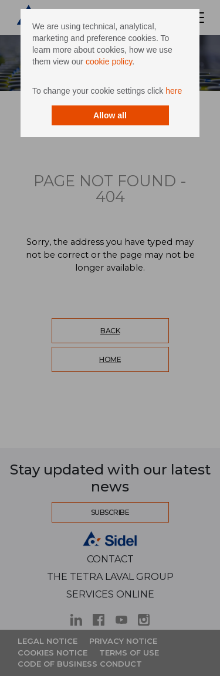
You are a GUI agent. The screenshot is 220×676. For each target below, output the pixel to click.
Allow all (110, 115)
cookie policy (109, 61)
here (173, 90)
